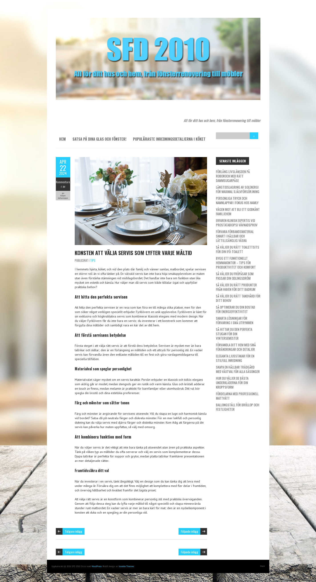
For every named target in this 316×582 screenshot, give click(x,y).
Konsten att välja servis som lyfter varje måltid (133, 253)
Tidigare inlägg (73, 531)
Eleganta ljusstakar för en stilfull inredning (235, 358)
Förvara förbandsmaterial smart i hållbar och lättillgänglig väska (235, 236)
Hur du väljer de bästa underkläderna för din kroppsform (232, 382)
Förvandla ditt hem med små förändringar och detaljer (236, 347)
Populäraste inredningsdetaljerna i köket (169, 139)
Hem (62, 139)
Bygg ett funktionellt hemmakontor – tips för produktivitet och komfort (236, 262)
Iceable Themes (126, 566)
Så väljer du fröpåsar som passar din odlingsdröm (235, 276)
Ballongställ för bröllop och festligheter (237, 407)
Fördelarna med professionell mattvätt (237, 396)
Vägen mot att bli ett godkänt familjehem (238, 211)
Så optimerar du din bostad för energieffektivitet (235, 309)
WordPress (97, 566)
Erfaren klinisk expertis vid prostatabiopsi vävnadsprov (237, 222)
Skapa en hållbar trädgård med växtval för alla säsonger (238, 369)
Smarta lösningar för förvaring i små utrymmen (234, 320)
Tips (92, 260)
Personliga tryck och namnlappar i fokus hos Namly (237, 200)
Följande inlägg (189, 531)
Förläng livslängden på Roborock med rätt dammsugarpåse (233, 176)
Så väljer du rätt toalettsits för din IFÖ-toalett (237, 249)
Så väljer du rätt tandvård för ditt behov (238, 298)
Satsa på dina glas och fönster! (99, 139)
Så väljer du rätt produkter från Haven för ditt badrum (236, 287)
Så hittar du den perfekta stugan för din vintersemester (234, 334)
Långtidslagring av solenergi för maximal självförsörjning (237, 189)
